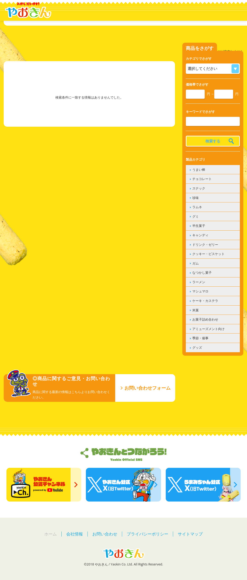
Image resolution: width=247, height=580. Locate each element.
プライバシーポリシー (147, 534)
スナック (198, 188)
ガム (195, 263)
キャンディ (200, 235)
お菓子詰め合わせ (205, 319)
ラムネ (197, 207)
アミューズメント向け (208, 329)
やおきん (28, 10)
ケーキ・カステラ (205, 300)
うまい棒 (198, 169)
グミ (195, 216)
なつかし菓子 (202, 272)
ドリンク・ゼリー (205, 244)
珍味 (195, 197)
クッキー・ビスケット (208, 254)
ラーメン (198, 282)
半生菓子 (198, 225)
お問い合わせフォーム (147, 388)
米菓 (195, 310)
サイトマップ (190, 534)
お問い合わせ (104, 534)
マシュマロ (200, 291)
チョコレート (202, 179)
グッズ (197, 347)
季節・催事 (200, 338)
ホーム (50, 534)
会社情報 (74, 534)
